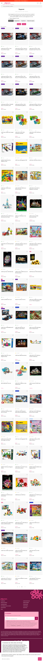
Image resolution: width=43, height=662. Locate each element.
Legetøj (16, 11)
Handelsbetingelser (4, 604)
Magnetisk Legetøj (30, 20)
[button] (2, 3)
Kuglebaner (23, 20)
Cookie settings (25, 605)
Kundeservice (3, 600)
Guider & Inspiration (4, 602)
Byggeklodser (17, 20)
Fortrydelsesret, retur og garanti (6, 605)
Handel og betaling (26, 602)
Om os (2, 609)
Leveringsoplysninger (26, 600)
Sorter (24, 24)
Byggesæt (26, 11)
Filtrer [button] (19, 24)
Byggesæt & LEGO (21, 11)
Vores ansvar (25, 607)
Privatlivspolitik (25, 604)
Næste (25, 587)
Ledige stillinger (3, 607)
